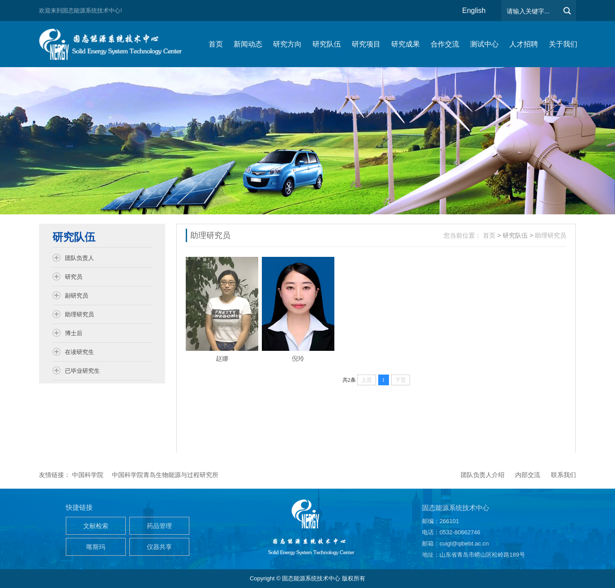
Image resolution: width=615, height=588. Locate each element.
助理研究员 (550, 235)
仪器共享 (159, 546)
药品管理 (159, 525)
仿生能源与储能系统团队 (115, 44)
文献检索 (95, 525)
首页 (489, 235)
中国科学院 (87, 474)
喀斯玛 (95, 546)
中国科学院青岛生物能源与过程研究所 (165, 474)
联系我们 (563, 474)
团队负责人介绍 (482, 474)
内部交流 (527, 474)
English (474, 10)
